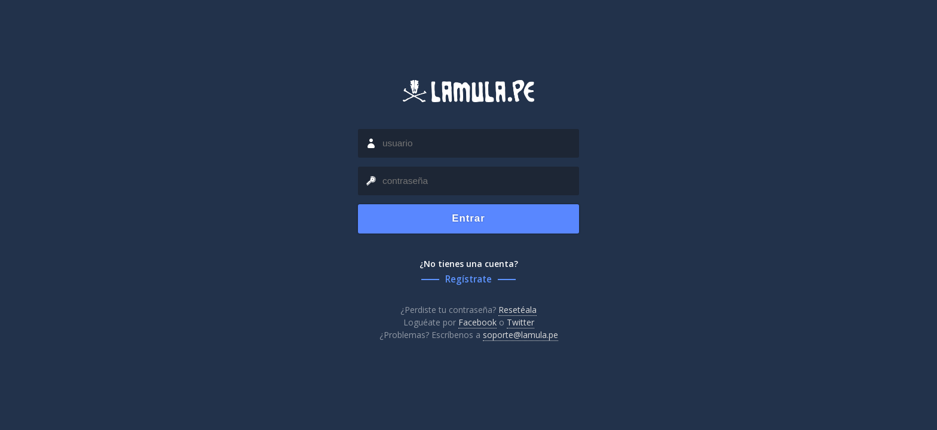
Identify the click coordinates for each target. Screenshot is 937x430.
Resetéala (517, 309)
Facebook (477, 322)
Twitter (520, 322)
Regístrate (468, 279)
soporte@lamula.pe (520, 334)
